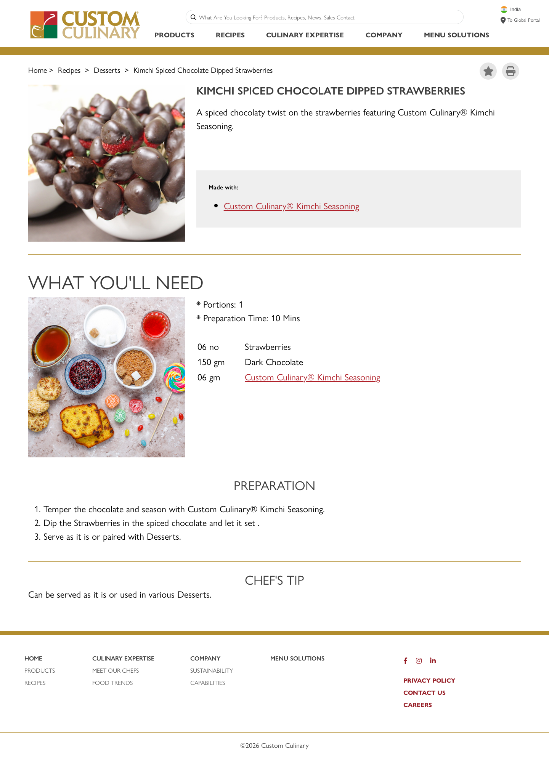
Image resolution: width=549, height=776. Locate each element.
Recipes (230, 34)
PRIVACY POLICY (429, 680)
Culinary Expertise (305, 34)
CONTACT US (424, 692)
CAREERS (417, 705)
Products (174, 34)
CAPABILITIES (207, 682)
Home (37, 69)
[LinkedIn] (433, 662)
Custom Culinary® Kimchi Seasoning (291, 206)
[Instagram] (419, 662)
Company (384, 34)
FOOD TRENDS (112, 682)
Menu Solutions (456, 34)
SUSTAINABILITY (211, 670)
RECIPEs (34, 682)
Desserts (107, 69)
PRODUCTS (39, 670)
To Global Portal (523, 19)
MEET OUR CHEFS (115, 670)
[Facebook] (405, 662)
